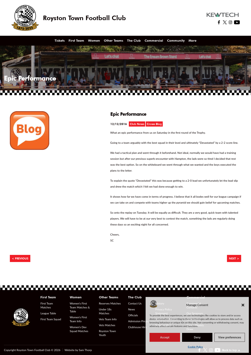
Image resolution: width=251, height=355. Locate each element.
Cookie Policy (195, 346)
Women (94, 40)
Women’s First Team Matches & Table (80, 307)
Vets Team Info (108, 319)
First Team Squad (50, 319)
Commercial (154, 40)
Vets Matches (107, 325)
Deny (197, 337)
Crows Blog (154, 124)
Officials (133, 315)
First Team (76, 40)
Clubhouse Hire (137, 327)
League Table (48, 313)
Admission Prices (138, 321)
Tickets (60, 40)
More (192, 40)
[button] (243, 305)
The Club (134, 40)
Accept (164, 337)
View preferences (229, 337)
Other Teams (113, 40)
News (131, 309)
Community (176, 40)
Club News (137, 124)
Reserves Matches (110, 303)
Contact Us (134, 303)
